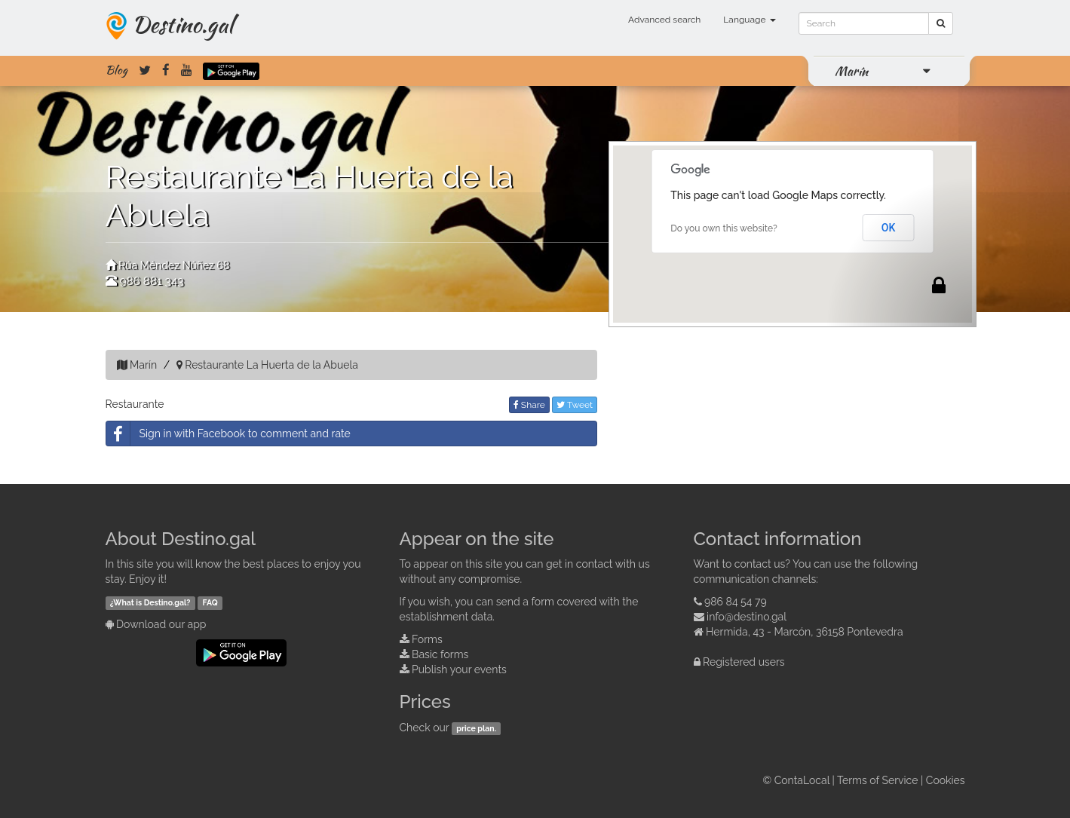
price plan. (476, 728)
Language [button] (749, 19)
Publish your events (459, 669)
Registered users (744, 662)
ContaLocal (801, 780)
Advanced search (664, 19)
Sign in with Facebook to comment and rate (228, 433)
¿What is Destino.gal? (150, 602)
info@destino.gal (746, 617)
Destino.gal (182, 24)
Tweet (574, 405)
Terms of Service (877, 780)
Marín (851, 71)
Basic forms (440, 654)
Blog (116, 70)
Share (529, 405)
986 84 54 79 (735, 602)
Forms (427, 639)
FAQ (210, 602)
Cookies (945, 780)
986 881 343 (151, 281)
